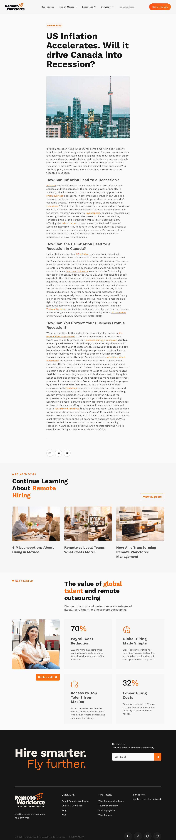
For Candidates (126, 7)
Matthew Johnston (77, 271)
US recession (118, 312)
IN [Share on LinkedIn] (58, 453)
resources (71, 388)
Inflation (51, 185)
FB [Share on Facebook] (49, 453)
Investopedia (93, 213)
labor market (69, 223)
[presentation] (126, 767)
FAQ (64, 815)
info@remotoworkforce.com (30, 814)
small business (54, 195)
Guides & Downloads (73, 805)
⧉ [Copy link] (67, 453)
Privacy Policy (76, 836)
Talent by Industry (108, 805)
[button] (68, 7)
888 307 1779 (22, 818)
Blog (64, 810)
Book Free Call (160, 7)
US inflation (82, 254)
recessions (52, 206)
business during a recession (101, 340)
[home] (15, 6)
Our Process (47, 7)
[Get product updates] (133, 757)
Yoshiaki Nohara (56, 309)
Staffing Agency (106, 810)
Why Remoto (105, 815)
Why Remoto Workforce (111, 801)
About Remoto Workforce (75, 801)
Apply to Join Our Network (147, 799)
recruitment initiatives (67, 408)
